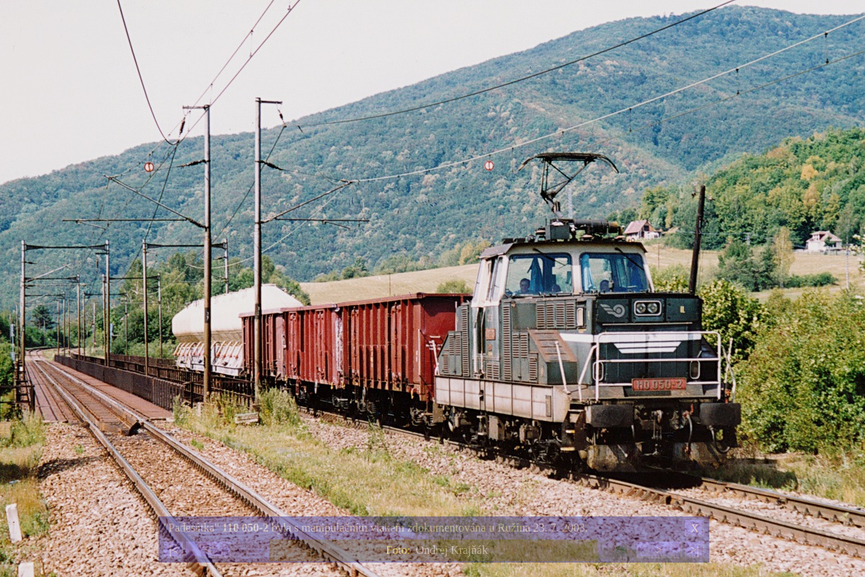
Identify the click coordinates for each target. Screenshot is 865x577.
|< (173, 550)
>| (694, 550)
